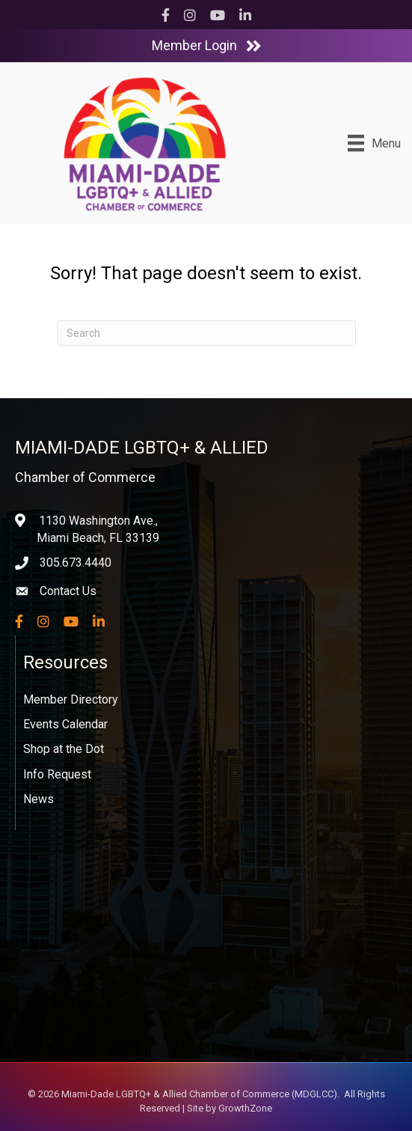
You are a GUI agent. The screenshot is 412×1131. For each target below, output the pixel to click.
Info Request (57, 774)
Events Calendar (65, 724)
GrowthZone (245, 1108)
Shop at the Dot (63, 749)
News (38, 799)
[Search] (206, 333)
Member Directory (70, 699)
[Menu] (374, 143)
